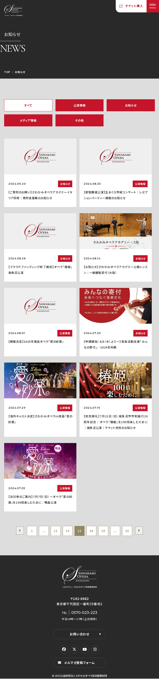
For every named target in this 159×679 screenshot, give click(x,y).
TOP (7, 72)
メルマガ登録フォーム (79, 663)
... (42, 531)
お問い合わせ (79, 634)
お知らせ (131, 105)
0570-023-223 (84, 613)
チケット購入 (134, 6)
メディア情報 (28, 120)
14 (92, 531)
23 (129, 531)
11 (55, 531)
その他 (79, 120)
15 (104, 531)
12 (67, 531)
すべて (28, 105)
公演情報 (79, 105)
